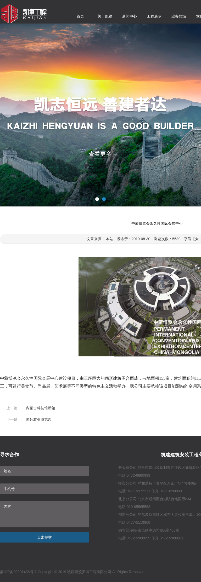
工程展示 (154, 16)
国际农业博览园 (39, 419)
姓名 (44, 471)
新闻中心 (129, 16)
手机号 (44, 488)
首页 (80, 16)
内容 (44, 514)
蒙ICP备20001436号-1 (18, 572)
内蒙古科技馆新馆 (40, 408)
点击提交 (44, 537)
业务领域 (178, 16)
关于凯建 (105, 16)
